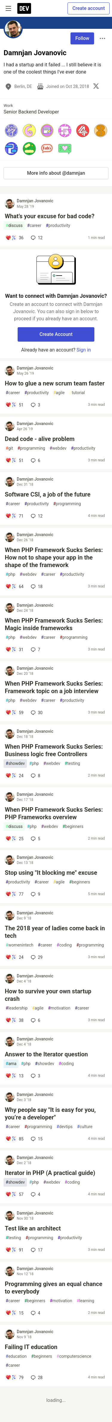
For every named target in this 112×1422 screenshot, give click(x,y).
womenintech (19, 945)
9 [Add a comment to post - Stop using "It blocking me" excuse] (35, 894)
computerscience (73, 1356)
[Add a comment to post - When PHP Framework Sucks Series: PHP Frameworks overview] (14, 838)
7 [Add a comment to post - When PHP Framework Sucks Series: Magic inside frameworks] (35, 649)
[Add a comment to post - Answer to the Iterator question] (14, 1075)
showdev (15, 763)
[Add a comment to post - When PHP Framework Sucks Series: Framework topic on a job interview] (14, 712)
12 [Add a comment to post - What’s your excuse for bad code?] (36, 237)
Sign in (83, 350)
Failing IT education (31, 1347)
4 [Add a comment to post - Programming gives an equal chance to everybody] (35, 1313)
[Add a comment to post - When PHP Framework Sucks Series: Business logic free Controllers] (14, 775)
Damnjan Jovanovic (35, 200)
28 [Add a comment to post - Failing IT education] (36, 1377)
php (10, 574)
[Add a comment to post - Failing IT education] (14, 1377)
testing (72, 763)
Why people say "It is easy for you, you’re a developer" (50, 1113)
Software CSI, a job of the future (47, 494)
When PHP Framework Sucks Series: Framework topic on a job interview (54, 687)
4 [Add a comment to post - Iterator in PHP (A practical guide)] (35, 1194)
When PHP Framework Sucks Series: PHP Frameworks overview (54, 813)
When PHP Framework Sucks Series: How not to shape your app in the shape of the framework (54, 557)
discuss (14, 225)
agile (59, 393)
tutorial (77, 393)
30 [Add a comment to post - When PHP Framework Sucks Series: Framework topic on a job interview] (36, 712)
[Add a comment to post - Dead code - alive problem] (14, 460)
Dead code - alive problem (40, 438)
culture (84, 1127)
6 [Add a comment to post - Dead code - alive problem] (35, 460)
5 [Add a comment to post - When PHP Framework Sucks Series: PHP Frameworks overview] (35, 838)
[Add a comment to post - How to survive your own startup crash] (14, 1020)
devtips (64, 1127)
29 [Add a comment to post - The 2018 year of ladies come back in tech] (36, 957)
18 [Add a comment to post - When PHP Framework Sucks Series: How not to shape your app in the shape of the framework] (36, 586)
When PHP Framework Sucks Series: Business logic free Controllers (54, 750)
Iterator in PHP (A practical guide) (50, 1172)
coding (64, 945)
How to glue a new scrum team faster (55, 383)
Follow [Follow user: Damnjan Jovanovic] (82, 38)
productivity (58, 225)
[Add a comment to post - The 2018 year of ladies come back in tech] (14, 957)
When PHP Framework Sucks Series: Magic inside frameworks (54, 624)
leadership (16, 1008)
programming (31, 448)
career (34, 225)
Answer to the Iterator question (46, 1054)
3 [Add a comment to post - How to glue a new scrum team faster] (35, 405)
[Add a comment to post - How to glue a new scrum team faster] (14, 405)
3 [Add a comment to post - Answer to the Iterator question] (35, 1075)
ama (11, 1064)
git (9, 448)
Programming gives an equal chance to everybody (53, 1287)
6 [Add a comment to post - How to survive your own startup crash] (35, 1020)
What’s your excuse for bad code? (49, 216)
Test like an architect (33, 1228)
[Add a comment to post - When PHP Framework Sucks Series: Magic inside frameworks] (14, 649)
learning (85, 1301)
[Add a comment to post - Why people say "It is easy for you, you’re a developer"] (14, 1139)
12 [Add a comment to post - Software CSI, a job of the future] (36, 516)
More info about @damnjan (56, 173)
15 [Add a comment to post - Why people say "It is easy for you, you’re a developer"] (36, 1139)
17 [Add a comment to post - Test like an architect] (36, 1250)
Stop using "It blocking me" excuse (51, 872)
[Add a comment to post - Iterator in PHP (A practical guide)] (14, 1194)
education (16, 1356)
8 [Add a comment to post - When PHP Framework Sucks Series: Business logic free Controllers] (35, 775)
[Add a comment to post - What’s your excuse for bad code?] (14, 237)
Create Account (56, 334)
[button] (11, 130)
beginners (72, 826)
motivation (59, 1008)
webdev (58, 448)
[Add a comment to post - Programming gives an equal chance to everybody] (14, 1313)
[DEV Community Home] (24, 8)
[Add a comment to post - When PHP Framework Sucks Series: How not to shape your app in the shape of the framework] (14, 586)
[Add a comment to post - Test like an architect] (14, 1250)
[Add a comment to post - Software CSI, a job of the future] (14, 516)
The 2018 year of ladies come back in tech (55, 932)
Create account (88, 8)
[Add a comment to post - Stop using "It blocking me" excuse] (14, 894)
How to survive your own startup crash (48, 995)
